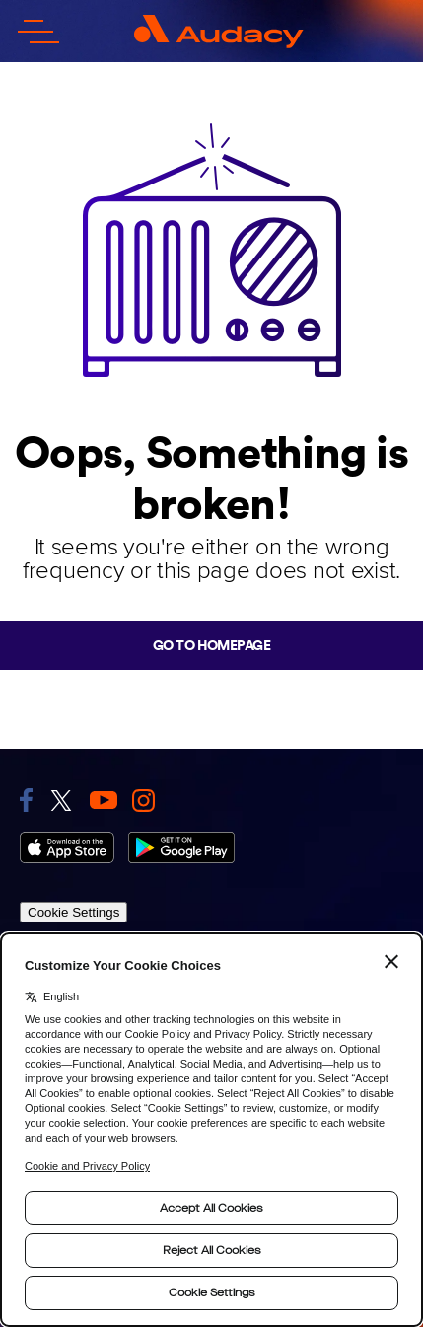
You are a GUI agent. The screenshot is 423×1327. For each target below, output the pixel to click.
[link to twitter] (61, 800)
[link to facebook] (26, 800)
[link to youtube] (103, 800)
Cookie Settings (73, 912)
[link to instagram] (143, 800)
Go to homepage (211, 645)
